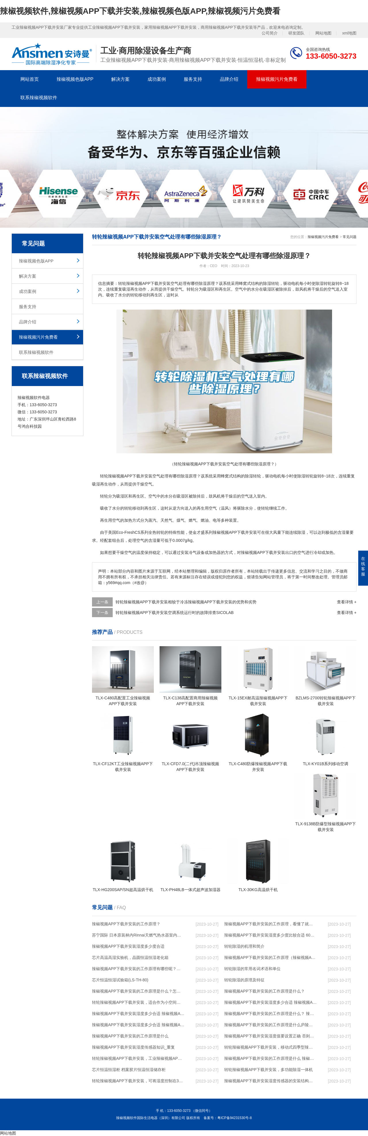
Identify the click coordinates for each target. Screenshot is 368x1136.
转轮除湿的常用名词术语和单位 (252, 968)
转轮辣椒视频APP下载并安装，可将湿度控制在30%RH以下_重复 (138, 1081)
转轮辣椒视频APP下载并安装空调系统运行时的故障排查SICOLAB (175, 612)
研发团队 (296, 33)
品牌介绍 (229, 79)
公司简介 (270, 33)
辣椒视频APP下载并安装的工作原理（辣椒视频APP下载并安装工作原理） (270, 957)
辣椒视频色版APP (75, 79)
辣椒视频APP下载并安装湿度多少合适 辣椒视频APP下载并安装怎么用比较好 (138, 1013)
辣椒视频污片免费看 (277, 79)
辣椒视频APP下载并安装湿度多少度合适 (128, 946)
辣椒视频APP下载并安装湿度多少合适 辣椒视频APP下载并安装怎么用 (138, 1024)
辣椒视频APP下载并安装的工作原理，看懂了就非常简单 (270, 924)
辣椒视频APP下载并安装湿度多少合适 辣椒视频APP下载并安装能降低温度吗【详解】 (270, 1002)
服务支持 (193, 79)
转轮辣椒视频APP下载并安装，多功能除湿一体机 (268, 1069)
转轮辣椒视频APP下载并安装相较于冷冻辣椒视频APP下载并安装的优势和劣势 (186, 602)
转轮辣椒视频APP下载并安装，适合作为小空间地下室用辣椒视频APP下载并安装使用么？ (138, 1002)
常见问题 (349, 237)
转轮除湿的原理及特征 (244, 980)
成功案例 (156, 79)
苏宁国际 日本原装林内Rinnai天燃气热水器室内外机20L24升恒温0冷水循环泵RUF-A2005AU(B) (138, 935)
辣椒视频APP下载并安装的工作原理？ (126, 924)
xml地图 (349, 33)
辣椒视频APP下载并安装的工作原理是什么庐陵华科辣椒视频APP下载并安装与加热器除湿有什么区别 (270, 1024)
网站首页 (29, 79)
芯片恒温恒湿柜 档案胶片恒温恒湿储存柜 (129, 1069)
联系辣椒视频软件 (38, 97)
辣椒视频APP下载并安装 (130, 476)
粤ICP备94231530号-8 (234, 1118)
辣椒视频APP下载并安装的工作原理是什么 (130, 1036)
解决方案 (120, 79)
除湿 (185, 476)
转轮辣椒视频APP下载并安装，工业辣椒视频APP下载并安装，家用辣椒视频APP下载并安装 (138, 1058)
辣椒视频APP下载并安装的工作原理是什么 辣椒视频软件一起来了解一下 (270, 1058)
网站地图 (323, 33)
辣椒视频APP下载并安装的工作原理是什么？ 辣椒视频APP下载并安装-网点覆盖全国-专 (270, 1013)
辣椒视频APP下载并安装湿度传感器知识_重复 (133, 1047)
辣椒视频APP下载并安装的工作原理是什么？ (264, 991)
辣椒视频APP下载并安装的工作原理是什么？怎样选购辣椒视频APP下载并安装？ (138, 991)
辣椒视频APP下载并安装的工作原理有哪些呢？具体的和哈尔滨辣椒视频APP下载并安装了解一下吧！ (138, 968)
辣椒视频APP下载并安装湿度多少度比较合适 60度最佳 (270, 935)
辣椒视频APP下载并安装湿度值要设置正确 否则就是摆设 (270, 1036)
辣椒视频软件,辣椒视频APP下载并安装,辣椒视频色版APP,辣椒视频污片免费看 (140, 11)
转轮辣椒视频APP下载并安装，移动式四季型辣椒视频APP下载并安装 (270, 1047)
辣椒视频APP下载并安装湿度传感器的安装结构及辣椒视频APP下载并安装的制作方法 (270, 1081)
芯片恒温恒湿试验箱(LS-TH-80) (120, 980)
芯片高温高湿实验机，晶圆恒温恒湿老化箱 (130, 957)
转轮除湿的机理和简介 (244, 946)
